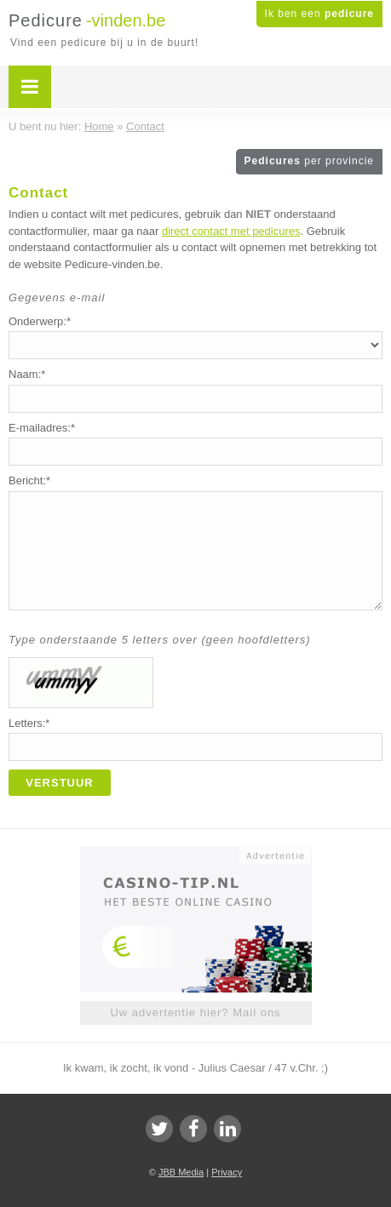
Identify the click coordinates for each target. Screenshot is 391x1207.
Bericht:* (29, 480)
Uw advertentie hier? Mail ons (195, 1012)
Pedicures (309, 161)
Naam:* (27, 374)
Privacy (226, 1172)
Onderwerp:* (40, 321)
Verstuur (60, 782)
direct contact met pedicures (231, 231)
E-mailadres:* (42, 427)
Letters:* (29, 723)
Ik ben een (319, 14)
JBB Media (181, 1172)
